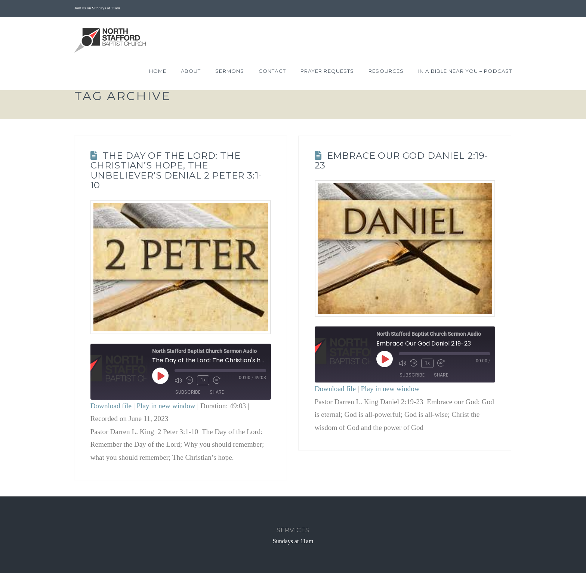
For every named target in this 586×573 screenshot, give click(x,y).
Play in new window (165, 406)
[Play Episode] (160, 376)
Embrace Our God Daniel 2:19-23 (401, 160)
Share (217, 392)
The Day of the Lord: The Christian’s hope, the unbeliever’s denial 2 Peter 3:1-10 (176, 170)
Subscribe (187, 392)
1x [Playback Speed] (203, 379)
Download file (111, 406)
